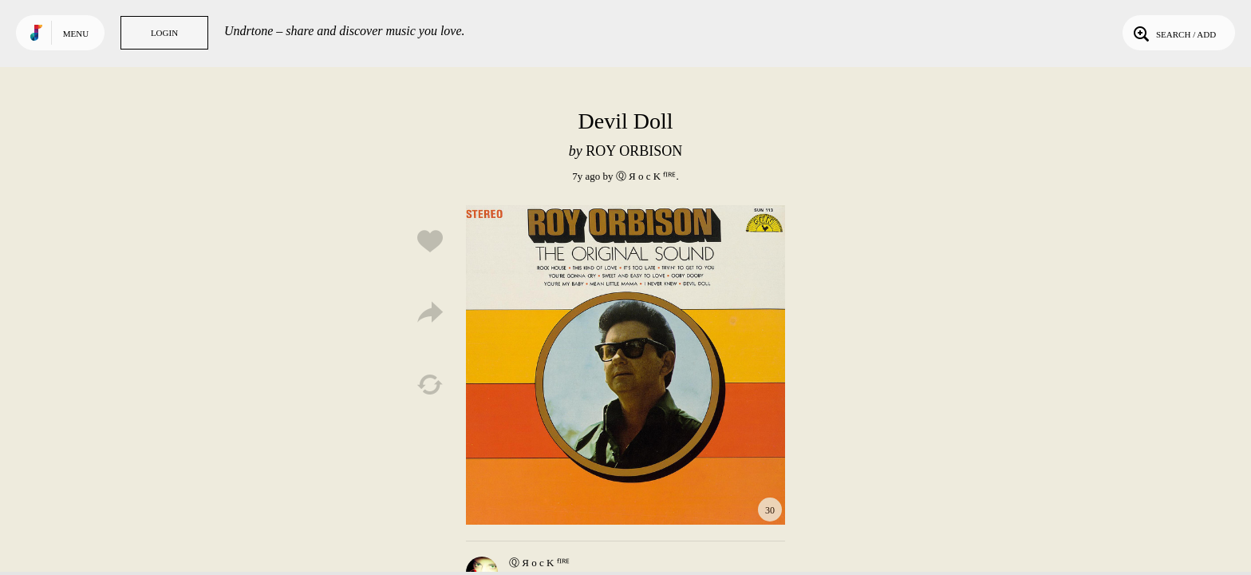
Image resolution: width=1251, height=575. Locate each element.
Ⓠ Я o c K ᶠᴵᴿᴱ (646, 176)
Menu (76, 33)
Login (164, 33)
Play (625, 365)
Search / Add (1173, 32)
